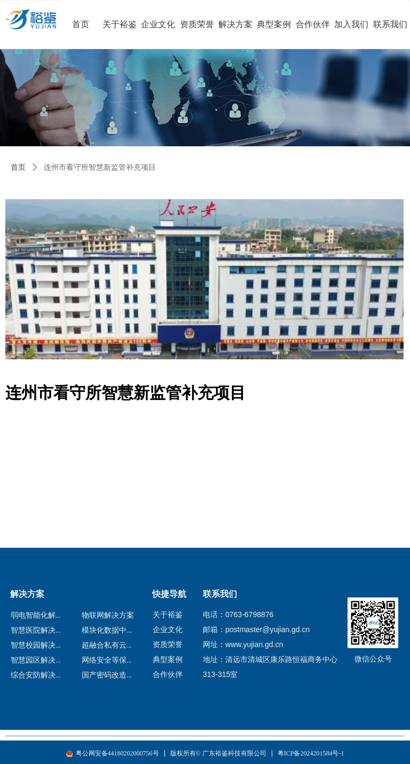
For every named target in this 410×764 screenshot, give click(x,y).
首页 (18, 167)
